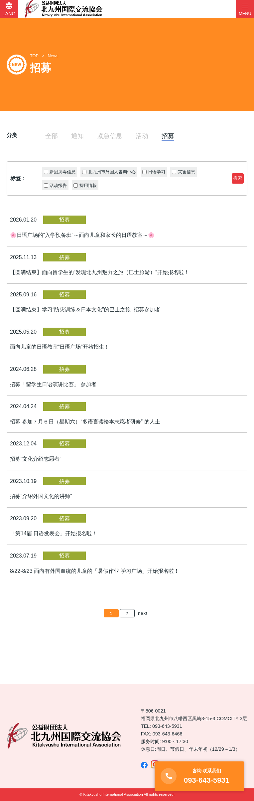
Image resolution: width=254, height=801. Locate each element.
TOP (34, 55)
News (53, 55)
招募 (168, 135)
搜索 (237, 178)
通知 (77, 135)
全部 (51, 135)
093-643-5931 (167, 726)
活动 (142, 135)
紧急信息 (109, 135)
